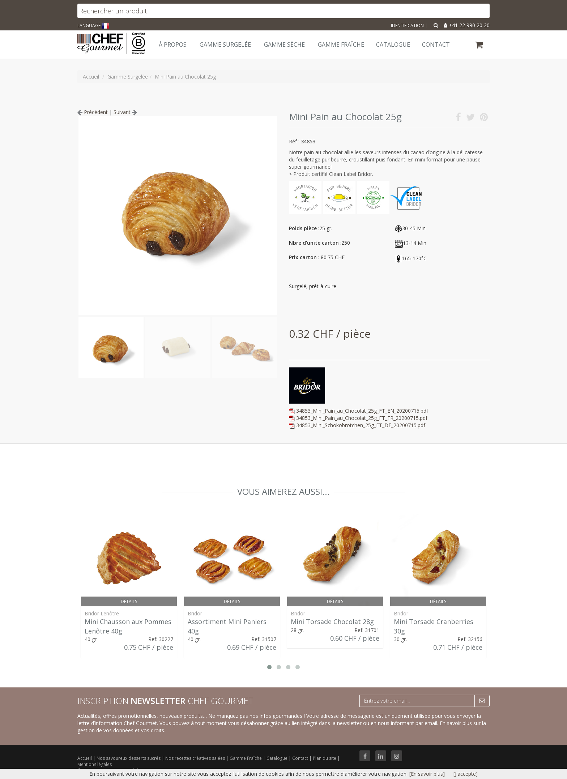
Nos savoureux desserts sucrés (129, 758)
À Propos (173, 45)
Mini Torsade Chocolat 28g (332, 621)
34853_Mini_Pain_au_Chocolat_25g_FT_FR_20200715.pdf (361, 417)
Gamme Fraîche (246, 758)
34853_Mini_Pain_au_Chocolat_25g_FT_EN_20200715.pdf (362, 410)
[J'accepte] (465, 773)
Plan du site (325, 758)
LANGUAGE (93, 25)
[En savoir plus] (427, 773)
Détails (129, 601)
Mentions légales (94, 764)
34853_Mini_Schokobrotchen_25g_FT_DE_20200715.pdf (360, 425)
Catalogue (278, 758)
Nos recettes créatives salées (195, 758)
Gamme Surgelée (225, 45)
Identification (407, 25)
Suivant (125, 112)
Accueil (84, 758)
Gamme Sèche (284, 45)
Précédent (92, 112)
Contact (300, 758)
